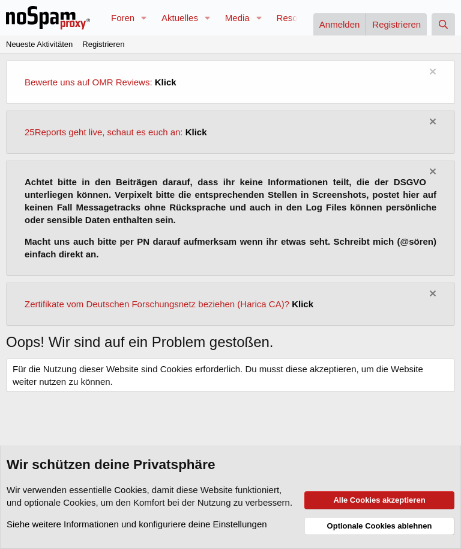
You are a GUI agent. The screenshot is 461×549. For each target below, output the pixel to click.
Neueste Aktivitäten (39, 44)
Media (237, 18)
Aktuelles (179, 18)
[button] (144, 18)
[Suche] (443, 24)
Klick (165, 82)
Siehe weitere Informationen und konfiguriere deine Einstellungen (137, 524)
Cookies (130, 490)
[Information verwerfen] (431, 73)
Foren (122, 18)
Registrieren (103, 44)
